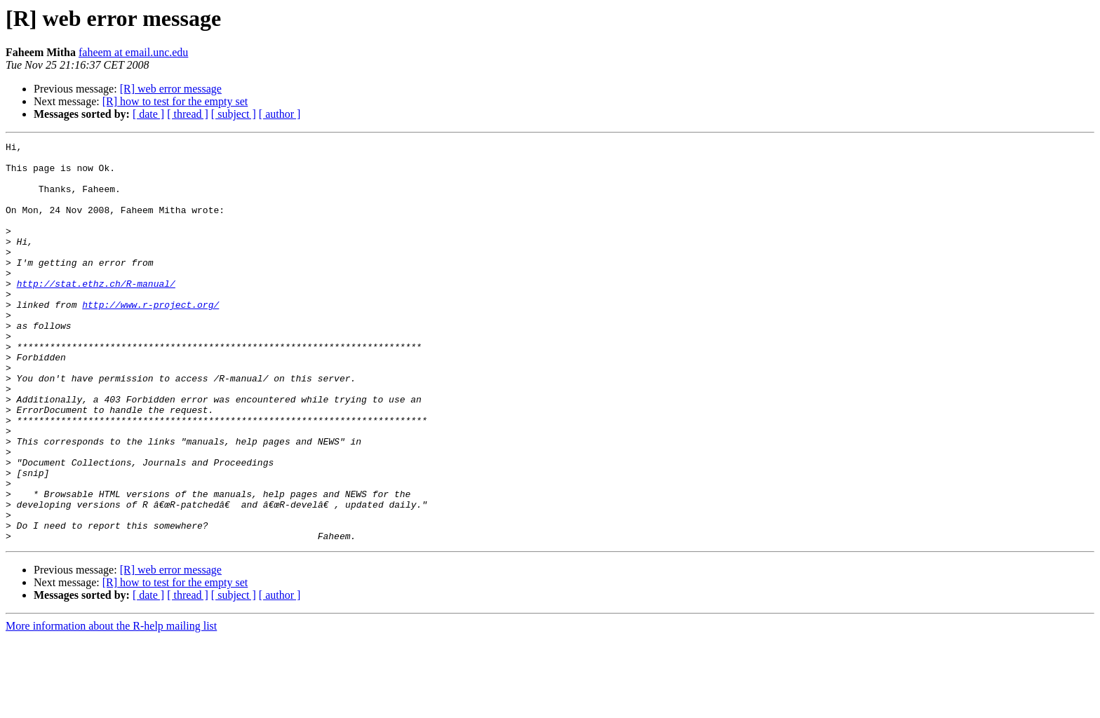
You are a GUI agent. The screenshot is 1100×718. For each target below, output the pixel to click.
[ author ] (280, 114)
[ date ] (148, 114)
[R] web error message (171, 89)
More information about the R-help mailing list (111, 706)
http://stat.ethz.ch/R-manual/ (96, 312)
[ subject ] (233, 114)
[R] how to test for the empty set (175, 101)
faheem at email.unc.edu (133, 52)
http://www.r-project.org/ (150, 338)
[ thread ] (187, 114)
